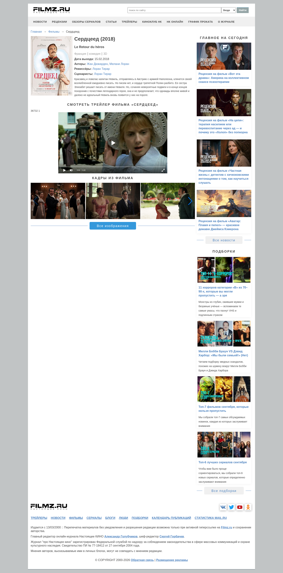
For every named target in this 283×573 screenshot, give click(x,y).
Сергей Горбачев (171, 536)
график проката (200, 21)
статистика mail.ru (211, 518)
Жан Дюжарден (97, 63)
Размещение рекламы (172, 560)
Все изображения (113, 226)
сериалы (94, 518)
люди (123, 518)
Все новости (224, 240)
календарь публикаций (171, 518)
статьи (111, 21)
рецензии (59, 21)
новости (40, 21)
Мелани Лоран (119, 63)
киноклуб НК (152, 21)
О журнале (226, 21)
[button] (190, 201)
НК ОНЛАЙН (175, 21)
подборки (140, 518)
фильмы (76, 518)
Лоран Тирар (101, 68)
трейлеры (129, 21)
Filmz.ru (226, 527)
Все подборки (223, 491)
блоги (110, 518)
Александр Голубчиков (121, 536)
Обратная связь (142, 560)
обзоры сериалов (86, 21)
